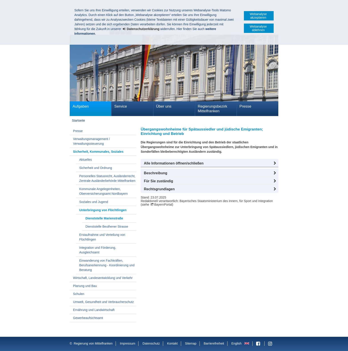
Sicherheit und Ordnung (95, 168)
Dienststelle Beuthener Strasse (106, 226)
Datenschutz (151, 343)
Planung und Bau (85, 286)
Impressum (127, 343)
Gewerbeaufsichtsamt (88, 318)
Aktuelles (85, 159)
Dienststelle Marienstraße (104, 218)
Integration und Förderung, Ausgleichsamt (97, 250)
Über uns (163, 106)
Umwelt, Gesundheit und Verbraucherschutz (103, 302)
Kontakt (172, 343)
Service (120, 106)
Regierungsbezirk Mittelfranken (212, 108)
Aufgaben (81, 106)
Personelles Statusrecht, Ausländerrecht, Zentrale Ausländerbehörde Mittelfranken (107, 178)
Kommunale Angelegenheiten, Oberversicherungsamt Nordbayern (103, 191)
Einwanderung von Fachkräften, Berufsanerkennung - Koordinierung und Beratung (106, 265)
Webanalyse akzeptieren (258, 15)
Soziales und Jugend (93, 202)
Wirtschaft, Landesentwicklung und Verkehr (102, 278)
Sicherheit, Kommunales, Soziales (98, 151)
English (236, 343)
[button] (209, 163)
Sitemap (190, 343)
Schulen (78, 294)
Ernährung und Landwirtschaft (94, 310)
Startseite (78, 120)
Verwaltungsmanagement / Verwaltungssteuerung (91, 141)
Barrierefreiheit (214, 343)
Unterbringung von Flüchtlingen (103, 210)
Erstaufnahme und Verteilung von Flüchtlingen (102, 237)
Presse (245, 106)
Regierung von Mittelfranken (93, 343)
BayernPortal (163, 204)
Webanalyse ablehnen (258, 28)
